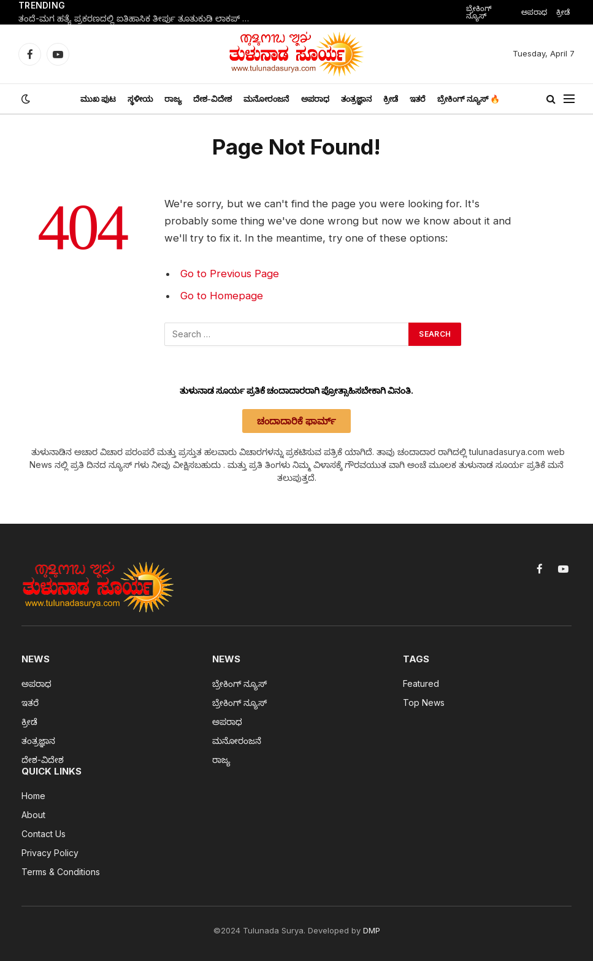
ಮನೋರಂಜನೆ (266, 99)
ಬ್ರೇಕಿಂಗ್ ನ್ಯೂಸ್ (479, 12)
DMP (371, 930)
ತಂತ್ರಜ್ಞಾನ (356, 99)
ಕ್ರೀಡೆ (563, 12)
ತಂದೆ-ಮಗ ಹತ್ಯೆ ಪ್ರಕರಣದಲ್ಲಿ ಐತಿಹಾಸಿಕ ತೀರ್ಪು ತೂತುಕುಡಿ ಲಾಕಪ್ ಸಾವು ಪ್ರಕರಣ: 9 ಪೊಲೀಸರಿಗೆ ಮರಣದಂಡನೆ (141, 18)
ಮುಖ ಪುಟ (98, 99)
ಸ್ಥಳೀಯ (140, 99)
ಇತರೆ (418, 99)
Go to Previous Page (229, 273)
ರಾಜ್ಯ (173, 99)
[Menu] (569, 99)
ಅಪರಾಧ (534, 12)
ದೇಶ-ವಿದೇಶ (212, 99)
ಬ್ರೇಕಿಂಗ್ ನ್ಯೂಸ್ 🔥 (468, 99)
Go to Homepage (221, 295)
